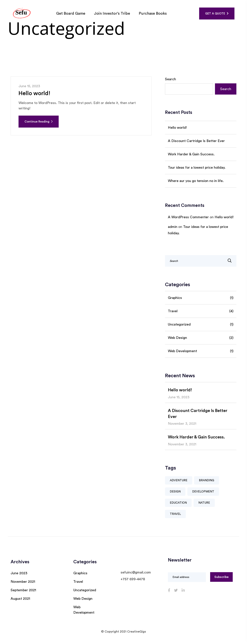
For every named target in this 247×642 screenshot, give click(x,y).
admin (172, 226)
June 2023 (19, 573)
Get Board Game (71, 13)
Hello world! (35, 93)
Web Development (200, 351)
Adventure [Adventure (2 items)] (178, 480)
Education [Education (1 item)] (178, 502)
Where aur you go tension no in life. (196, 181)
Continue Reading (39, 121)
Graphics (200, 297)
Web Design (200, 337)
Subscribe (221, 577)
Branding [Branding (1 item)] (206, 480)
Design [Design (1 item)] (175, 491)
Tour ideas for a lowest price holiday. (196, 167)
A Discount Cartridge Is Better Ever (196, 141)
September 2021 (23, 590)
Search (170, 79)
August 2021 (20, 598)
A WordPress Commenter (188, 217)
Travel (200, 311)
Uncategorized (200, 324)
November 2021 (23, 581)
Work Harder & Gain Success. (191, 154)
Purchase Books (153, 13)
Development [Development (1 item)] (203, 491)
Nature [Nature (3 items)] (204, 502)
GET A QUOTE (216, 13)
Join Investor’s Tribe (112, 13)
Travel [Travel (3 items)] (175, 514)
